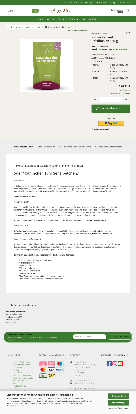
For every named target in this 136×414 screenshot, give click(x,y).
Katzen (50, 19)
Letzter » (39, 27)
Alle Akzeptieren (119, 396)
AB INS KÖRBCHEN (108, 108)
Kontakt (16, 370)
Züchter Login (87, 3)
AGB (14, 383)
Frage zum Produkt (102, 129)
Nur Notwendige (119, 403)
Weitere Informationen (118, 408)
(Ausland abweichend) (120, 49)
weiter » (29, 27)
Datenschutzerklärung (15, 406)
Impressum (17, 367)
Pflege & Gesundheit (68, 19)
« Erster (10, 27)
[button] (95, 100)
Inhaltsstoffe (46, 146)
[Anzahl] (110, 100)
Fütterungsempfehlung (75, 146)
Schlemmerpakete (91, 19)
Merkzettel (125, 3)
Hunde (40, 19)
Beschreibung (23, 146)
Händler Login (71, 3)
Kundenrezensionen (108, 146)
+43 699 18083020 (82, 381)
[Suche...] (35, 11)
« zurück (20, 27)
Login (113, 3)
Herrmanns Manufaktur (78, 31)
